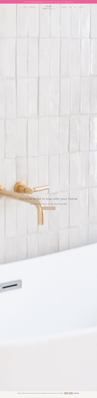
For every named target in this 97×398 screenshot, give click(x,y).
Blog (70, 7)
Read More (76, 393)
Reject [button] (71, 393)
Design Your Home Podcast (36, 2)
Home (19, 7)
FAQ (75, 7)
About (25, 7)
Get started (48, 208)
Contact (81, 7)
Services (32, 7)
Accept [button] (66, 393)
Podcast (64, 7)
